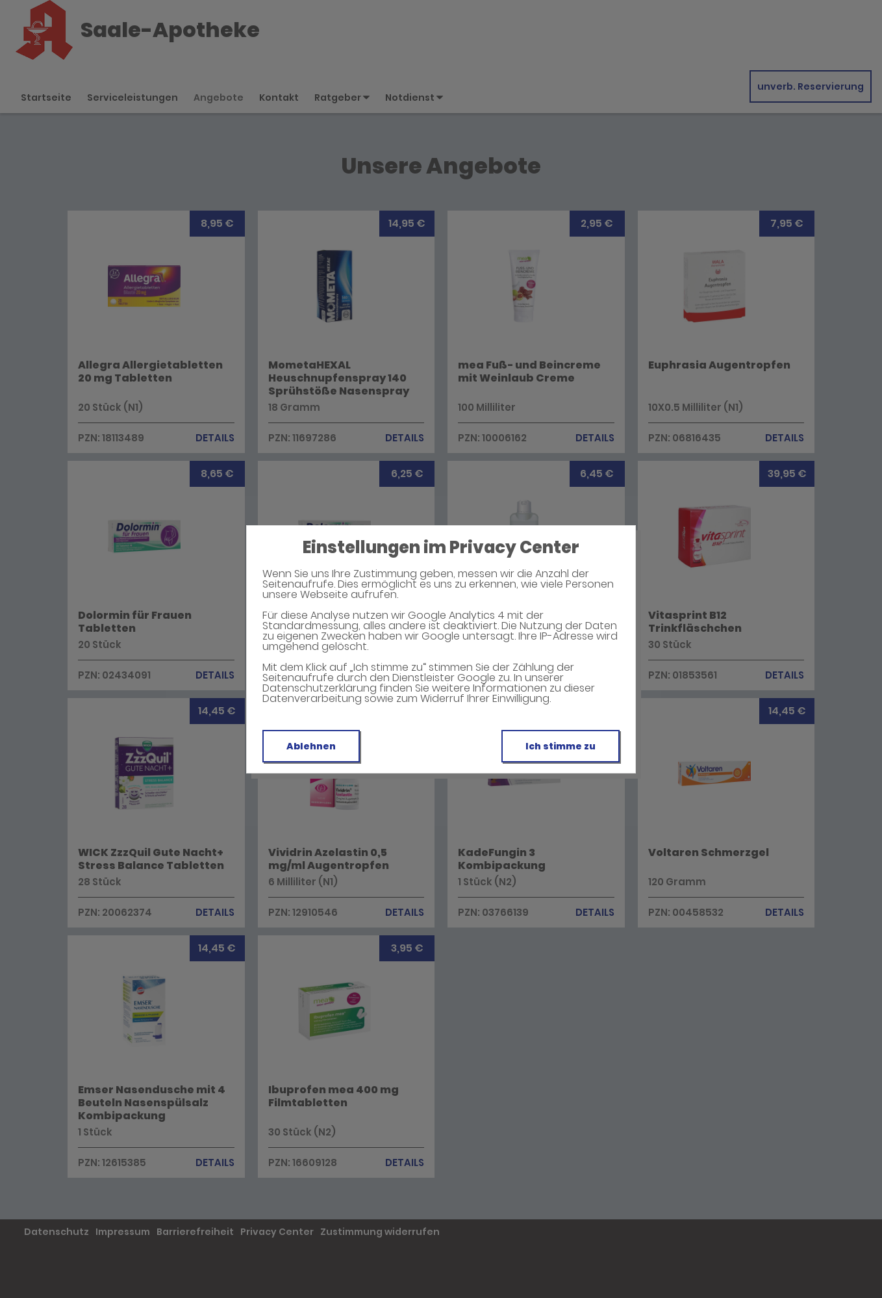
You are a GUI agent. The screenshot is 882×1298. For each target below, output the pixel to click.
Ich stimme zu (560, 746)
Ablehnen (311, 746)
